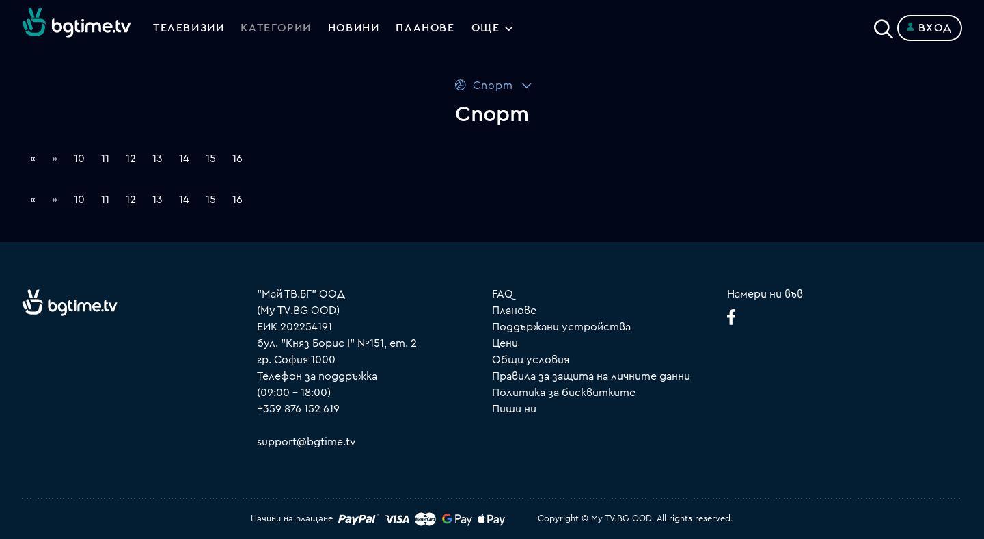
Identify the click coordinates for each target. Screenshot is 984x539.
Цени (505, 343)
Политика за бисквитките (564, 392)
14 (184, 158)
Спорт (483, 85)
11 (105, 158)
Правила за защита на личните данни (591, 376)
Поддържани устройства (561, 326)
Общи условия (530, 359)
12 (131, 158)
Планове (514, 310)
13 (157, 158)
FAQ (502, 294)
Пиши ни (514, 409)
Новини (354, 28)
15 (211, 158)
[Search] (883, 25)
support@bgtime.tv (306, 441)
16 (237, 158)
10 (79, 158)
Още (486, 28)
